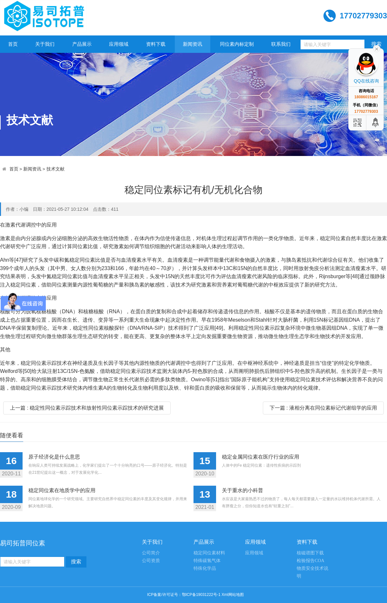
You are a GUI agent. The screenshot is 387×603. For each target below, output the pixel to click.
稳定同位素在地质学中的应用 (61, 490)
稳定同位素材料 (209, 552)
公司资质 (151, 560)
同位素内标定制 (237, 44)
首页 (13, 44)
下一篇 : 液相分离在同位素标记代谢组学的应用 (323, 408)
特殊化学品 (205, 568)
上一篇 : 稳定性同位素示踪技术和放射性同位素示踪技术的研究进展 (87, 408)
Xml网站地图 (233, 594)
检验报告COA (310, 560)
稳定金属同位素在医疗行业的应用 (260, 457)
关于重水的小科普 (242, 490)
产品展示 (82, 44)
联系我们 (281, 44)
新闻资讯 (192, 44)
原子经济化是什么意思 (54, 457)
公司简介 (151, 552)
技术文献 (55, 169)
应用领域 (118, 44)
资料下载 (155, 44)
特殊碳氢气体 (207, 560)
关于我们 (45, 44)
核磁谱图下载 (310, 552)
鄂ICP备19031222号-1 (201, 594)
